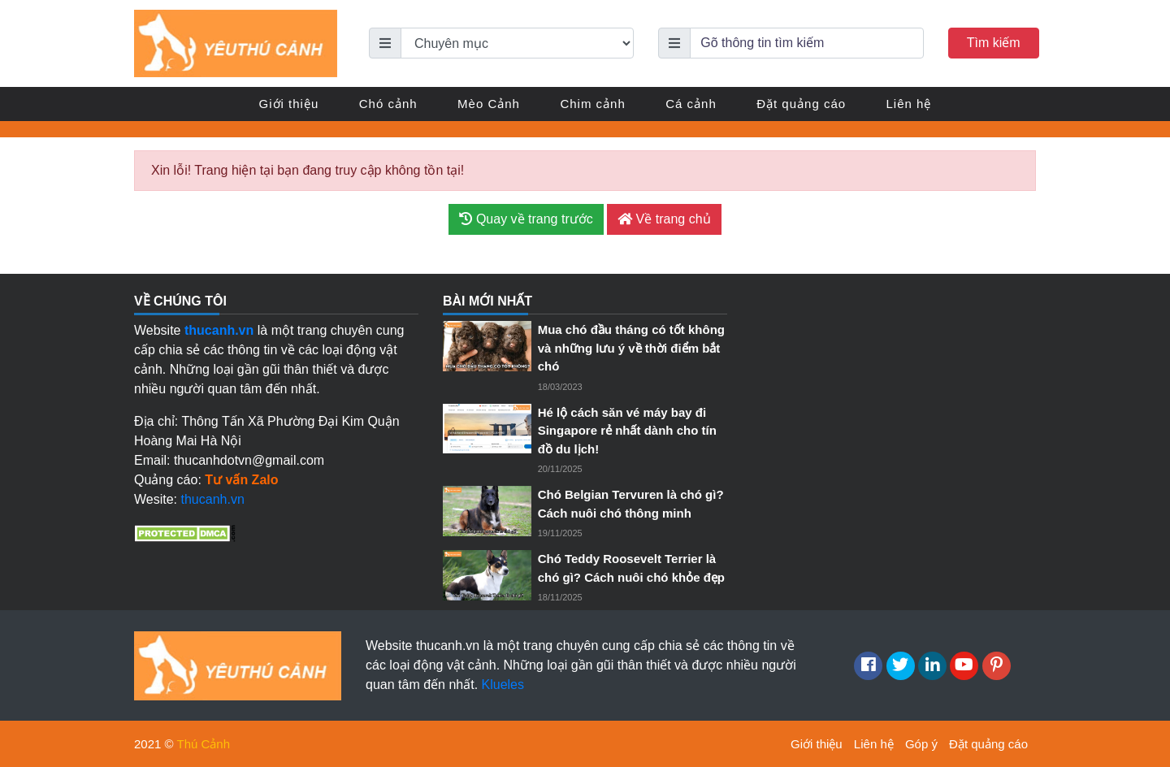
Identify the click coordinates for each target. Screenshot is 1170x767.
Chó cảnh (388, 103)
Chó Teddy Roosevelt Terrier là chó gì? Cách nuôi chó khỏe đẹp (631, 568)
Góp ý (921, 744)
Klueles (503, 684)
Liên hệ (909, 103)
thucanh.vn (213, 499)
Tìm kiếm (993, 43)
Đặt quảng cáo (801, 103)
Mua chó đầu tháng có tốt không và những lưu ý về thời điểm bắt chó (631, 348)
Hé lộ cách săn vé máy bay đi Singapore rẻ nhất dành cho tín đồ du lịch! (627, 430)
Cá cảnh (691, 103)
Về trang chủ (664, 219)
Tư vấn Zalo (241, 480)
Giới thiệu (289, 103)
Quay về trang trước (525, 219)
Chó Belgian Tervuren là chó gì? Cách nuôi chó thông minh (631, 504)
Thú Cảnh (204, 744)
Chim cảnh (592, 103)
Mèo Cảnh (488, 103)
